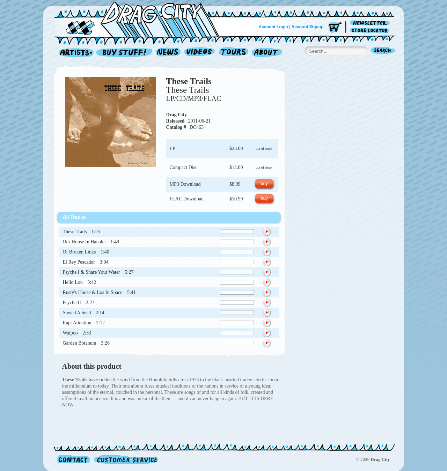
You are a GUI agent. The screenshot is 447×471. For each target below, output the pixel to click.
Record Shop (125, 52)
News (169, 52)
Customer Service (125, 459)
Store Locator (371, 30)
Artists (74, 52)
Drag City (176, 114)
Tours (233, 52)
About (267, 52)
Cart (335, 28)
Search (383, 51)
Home (141, 18)
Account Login (273, 26)
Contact (73, 459)
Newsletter (371, 23)
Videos (200, 52)
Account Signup (308, 26)
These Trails (189, 81)
